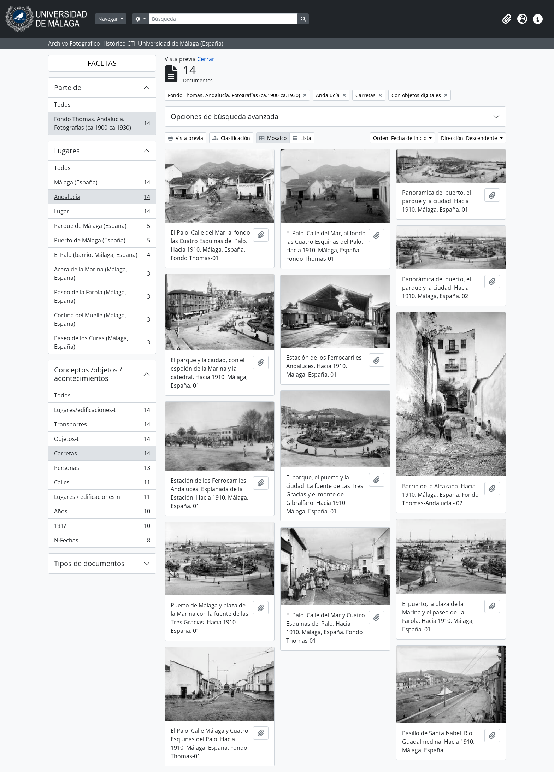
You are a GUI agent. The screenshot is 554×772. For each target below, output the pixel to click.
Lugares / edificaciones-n (102, 498)
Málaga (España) (102, 184)
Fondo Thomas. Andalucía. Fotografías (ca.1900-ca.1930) (102, 123)
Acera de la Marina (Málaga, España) (102, 273)
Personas (102, 469)
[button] (506, 19)
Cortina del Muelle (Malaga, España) (102, 319)
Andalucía (102, 198)
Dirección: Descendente (470, 138)
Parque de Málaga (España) (102, 227)
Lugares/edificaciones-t (102, 411)
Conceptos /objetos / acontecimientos (88, 374)
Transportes (102, 426)
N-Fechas (102, 541)
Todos (62, 104)
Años (102, 513)
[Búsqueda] (223, 18)
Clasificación (231, 138)
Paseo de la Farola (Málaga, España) (102, 296)
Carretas (102, 455)
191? (102, 527)
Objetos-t (102, 440)
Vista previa (185, 138)
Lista (302, 138)
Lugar (102, 213)
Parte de (67, 87)
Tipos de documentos (89, 563)
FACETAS (102, 63)
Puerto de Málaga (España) (102, 242)
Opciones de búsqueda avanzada (224, 116)
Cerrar (205, 59)
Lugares (67, 150)
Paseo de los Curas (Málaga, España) (102, 342)
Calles (102, 484)
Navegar (108, 19)
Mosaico (273, 138)
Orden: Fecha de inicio (400, 138)
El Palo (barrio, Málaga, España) (102, 256)
